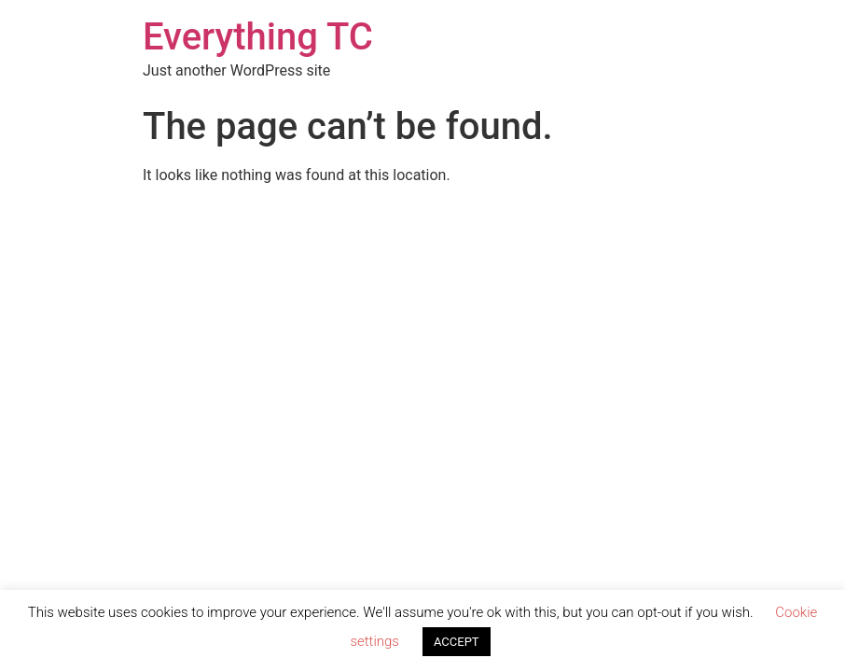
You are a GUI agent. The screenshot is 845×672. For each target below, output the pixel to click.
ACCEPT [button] (456, 642)
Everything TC (258, 37)
